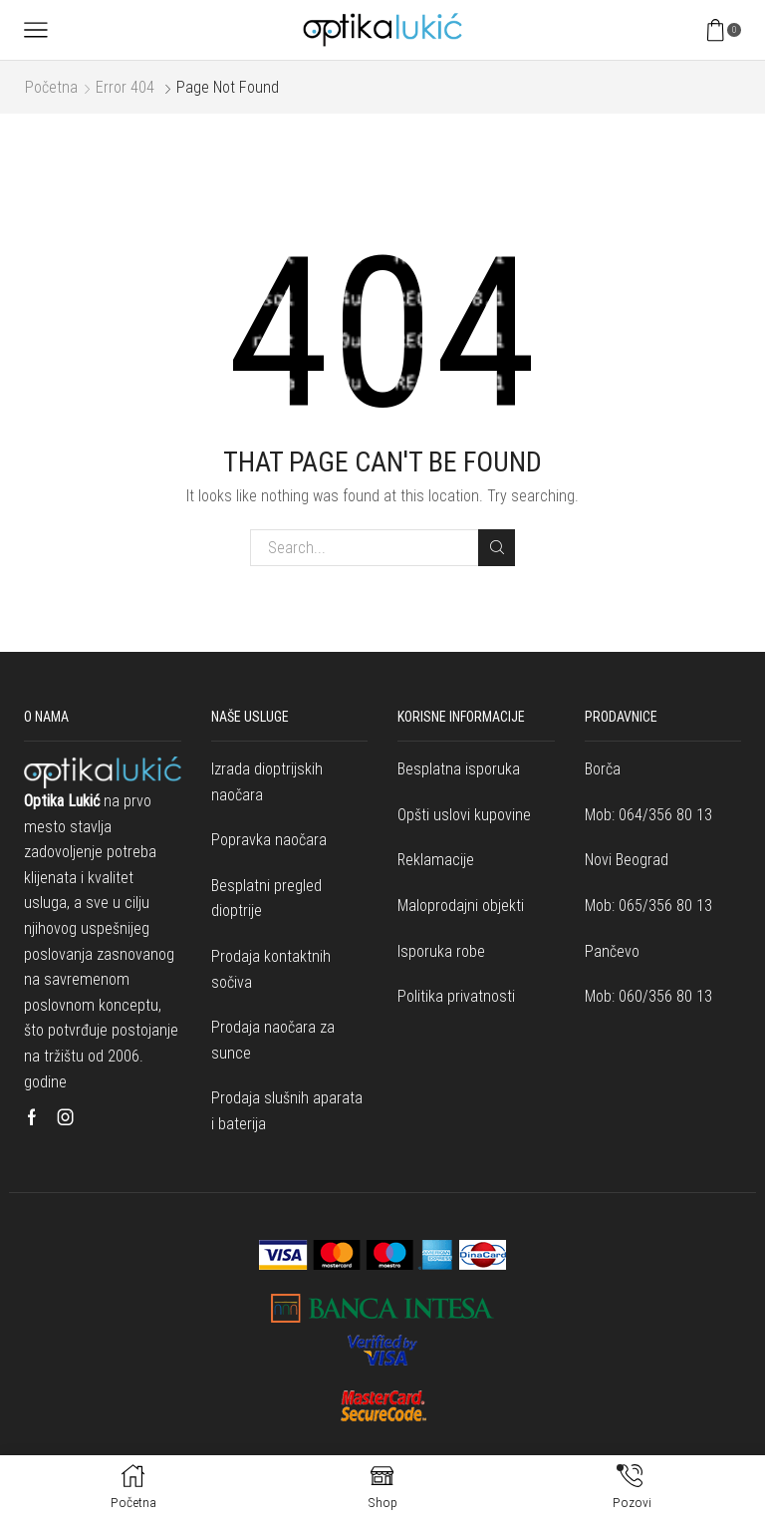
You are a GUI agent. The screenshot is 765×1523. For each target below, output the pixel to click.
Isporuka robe (441, 951)
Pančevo (612, 951)
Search (496, 547)
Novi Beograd (626, 859)
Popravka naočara (269, 839)
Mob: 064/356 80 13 (648, 814)
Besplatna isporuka (458, 769)
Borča (603, 769)
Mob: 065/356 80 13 (648, 905)
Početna (51, 87)
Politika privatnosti (456, 996)
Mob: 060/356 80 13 (648, 996)
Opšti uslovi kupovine (464, 814)
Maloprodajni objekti (460, 905)
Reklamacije (435, 859)
